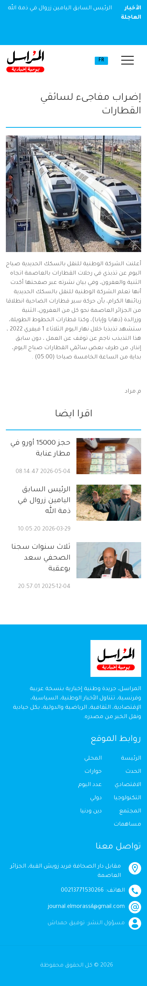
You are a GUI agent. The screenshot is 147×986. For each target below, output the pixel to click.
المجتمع (130, 812)
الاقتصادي (128, 785)
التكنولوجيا (127, 798)
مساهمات (127, 825)
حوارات (93, 772)
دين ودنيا (91, 812)
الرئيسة (131, 759)
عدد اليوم (90, 785)
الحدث (133, 772)
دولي (96, 798)
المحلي (93, 759)
